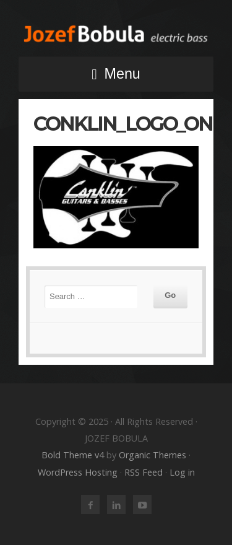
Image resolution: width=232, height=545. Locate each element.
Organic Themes (152, 455)
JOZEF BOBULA (116, 34)
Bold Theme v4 (72, 455)
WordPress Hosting (78, 472)
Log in (182, 472)
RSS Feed (143, 472)
